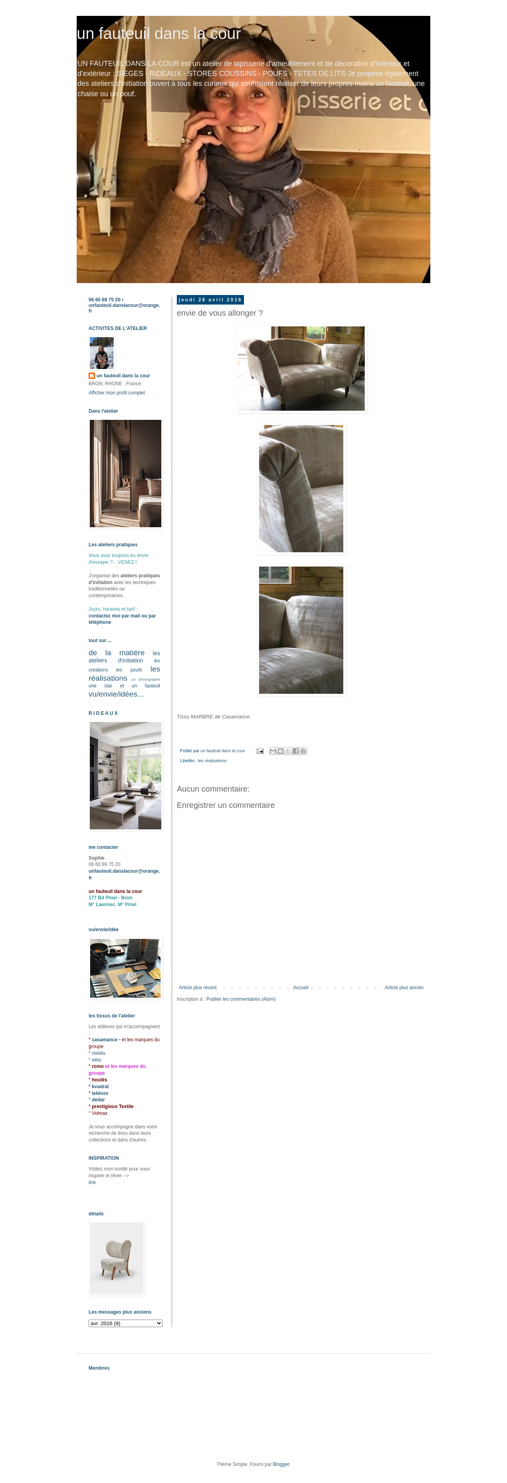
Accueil (301, 987)
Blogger (281, 1464)
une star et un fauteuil (124, 686)
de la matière (117, 652)
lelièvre (100, 1093)
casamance (105, 1039)
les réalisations (212, 760)
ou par (148, 616)
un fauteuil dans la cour (159, 33)
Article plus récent (198, 987)
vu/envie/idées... (116, 694)
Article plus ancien (404, 987)
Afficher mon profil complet (117, 393)
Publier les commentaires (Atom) (241, 999)
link (92, 1182)
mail (135, 616)
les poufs (129, 670)
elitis (96, 1060)
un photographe (146, 679)
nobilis (98, 1053)
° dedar (97, 1100)
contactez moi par (109, 616)
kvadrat (100, 1086)
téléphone (100, 622)
